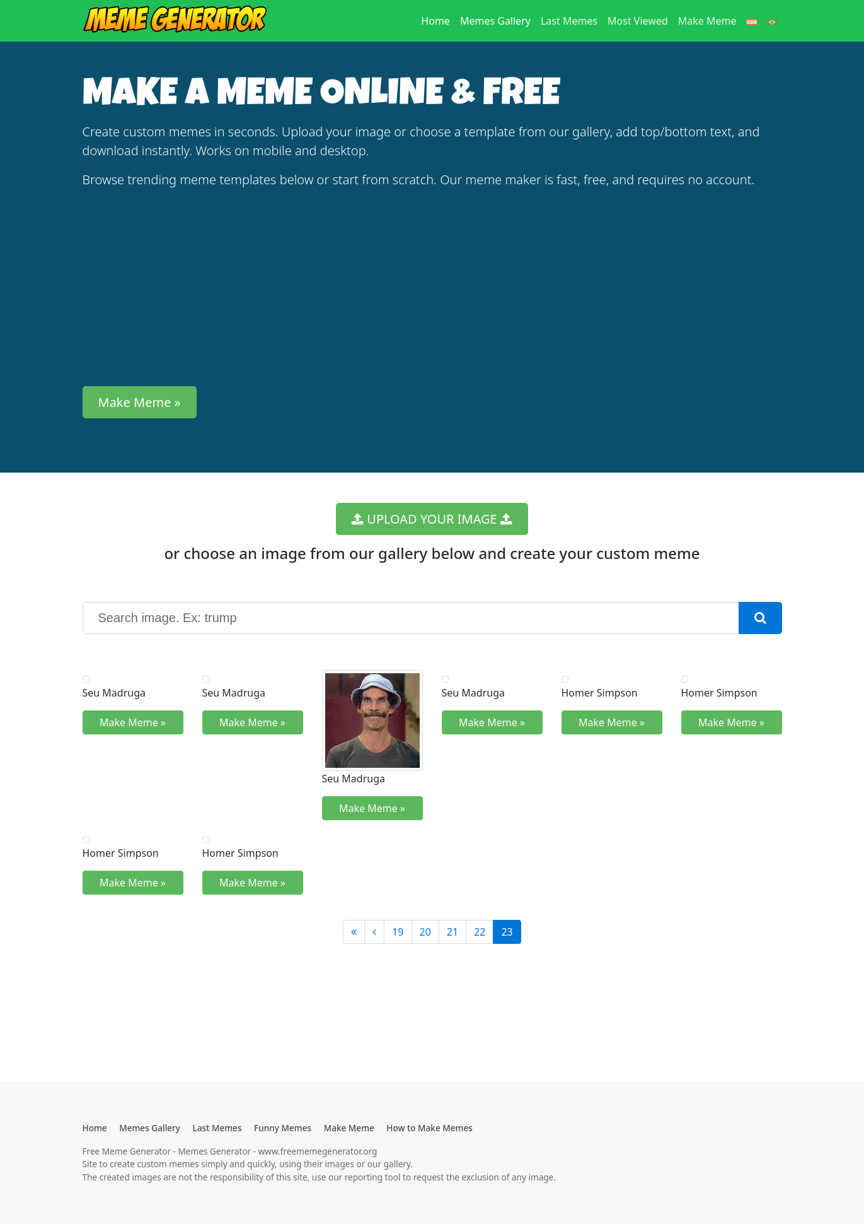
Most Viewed (638, 21)
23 (506, 932)
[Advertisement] (432, 287)
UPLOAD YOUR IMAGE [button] (432, 518)
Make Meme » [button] (139, 402)
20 (425, 932)
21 (452, 932)
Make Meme (707, 21)
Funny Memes (282, 1128)
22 (479, 932)
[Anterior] (374, 932)
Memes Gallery (495, 21)
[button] (760, 618)
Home (438, 20)
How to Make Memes (429, 1128)
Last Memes (569, 21)
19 (397, 932)
